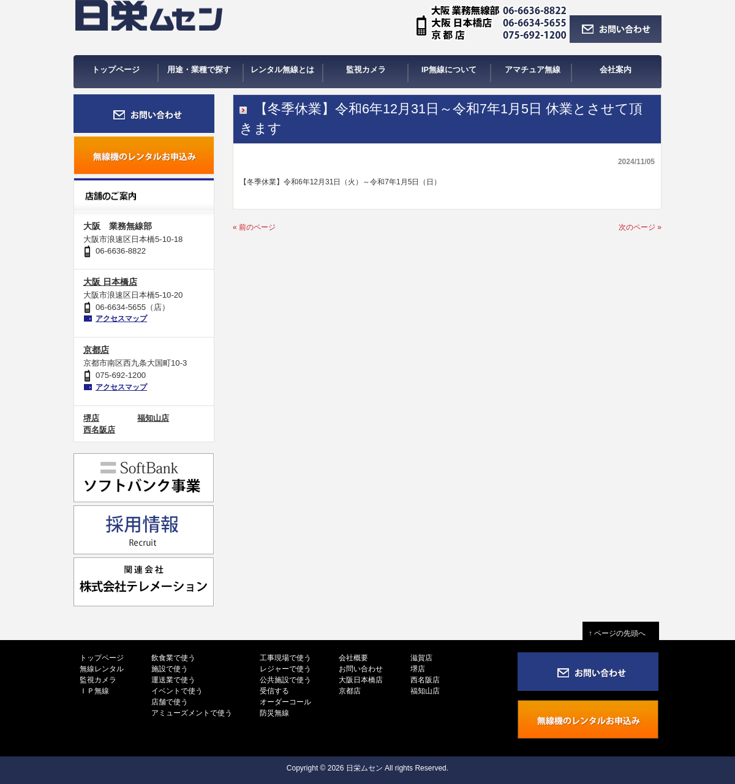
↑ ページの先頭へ (621, 633)
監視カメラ (98, 680)
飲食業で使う (173, 658)
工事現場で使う (285, 658)
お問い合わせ (361, 669)
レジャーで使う (285, 669)
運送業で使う (173, 680)
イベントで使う (177, 691)
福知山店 (153, 418)
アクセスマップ (121, 318)
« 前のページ (254, 227)
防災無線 (274, 713)
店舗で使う (169, 702)
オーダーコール (285, 702)
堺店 (91, 418)
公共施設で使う (285, 680)
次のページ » (640, 227)
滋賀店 (421, 658)
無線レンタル (102, 669)
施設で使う (169, 669)
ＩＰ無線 (94, 691)
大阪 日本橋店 (110, 282)
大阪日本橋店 (361, 680)
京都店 (96, 350)
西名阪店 (99, 429)
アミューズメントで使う (191, 713)
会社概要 (353, 658)
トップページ (102, 658)
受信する (274, 691)
